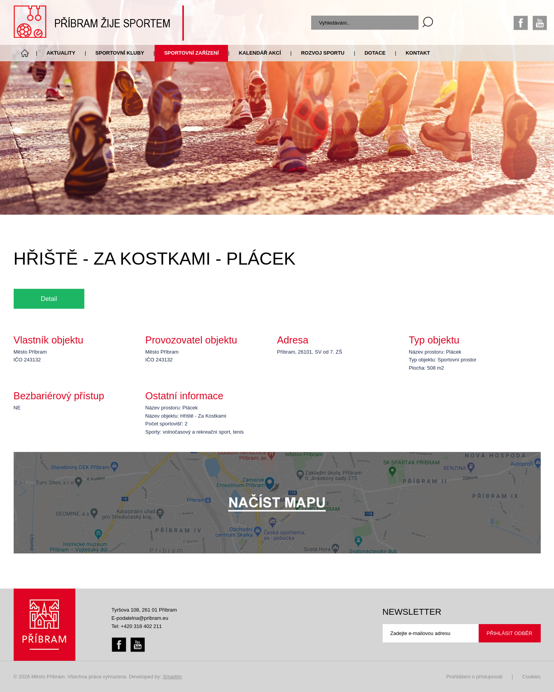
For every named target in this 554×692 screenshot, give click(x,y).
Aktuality (60, 53)
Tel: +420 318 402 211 (137, 626)
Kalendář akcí (260, 53)
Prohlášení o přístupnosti (474, 677)
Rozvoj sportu (322, 53)
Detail (49, 298)
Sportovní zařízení (191, 53)
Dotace (375, 53)
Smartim (172, 677)
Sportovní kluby (119, 53)
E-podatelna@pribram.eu (140, 618)
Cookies (531, 677)
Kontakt (418, 53)
